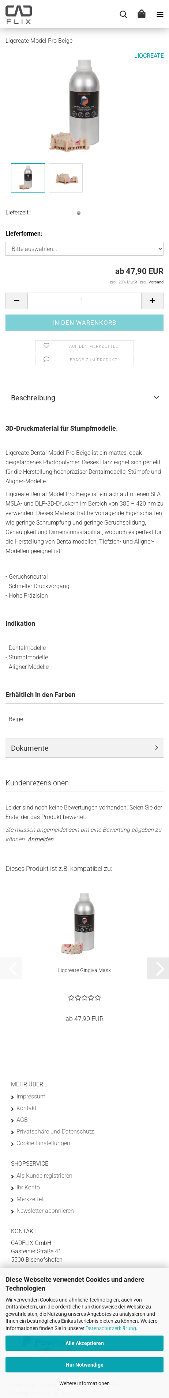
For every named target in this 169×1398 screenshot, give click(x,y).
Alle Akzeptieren (84, 1343)
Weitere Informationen (84, 1383)
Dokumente (30, 748)
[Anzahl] (84, 301)
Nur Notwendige (85, 1365)
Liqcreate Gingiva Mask (84, 970)
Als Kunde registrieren (44, 1175)
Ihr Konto (28, 1187)
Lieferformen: (23, 233)
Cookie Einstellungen (43, 1143)
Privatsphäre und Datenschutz (55, 1131)
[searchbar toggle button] (123, 14)
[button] (16, 301)
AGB (22, 1119)
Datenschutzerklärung (111, 1328)
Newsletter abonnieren (45, 1210)
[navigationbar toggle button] (160, 14)
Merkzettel (29, 1199)
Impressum (30, 1096)
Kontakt (26, 1108)
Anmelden (40, 839)
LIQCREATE (149, 55)
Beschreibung (33, 397)
